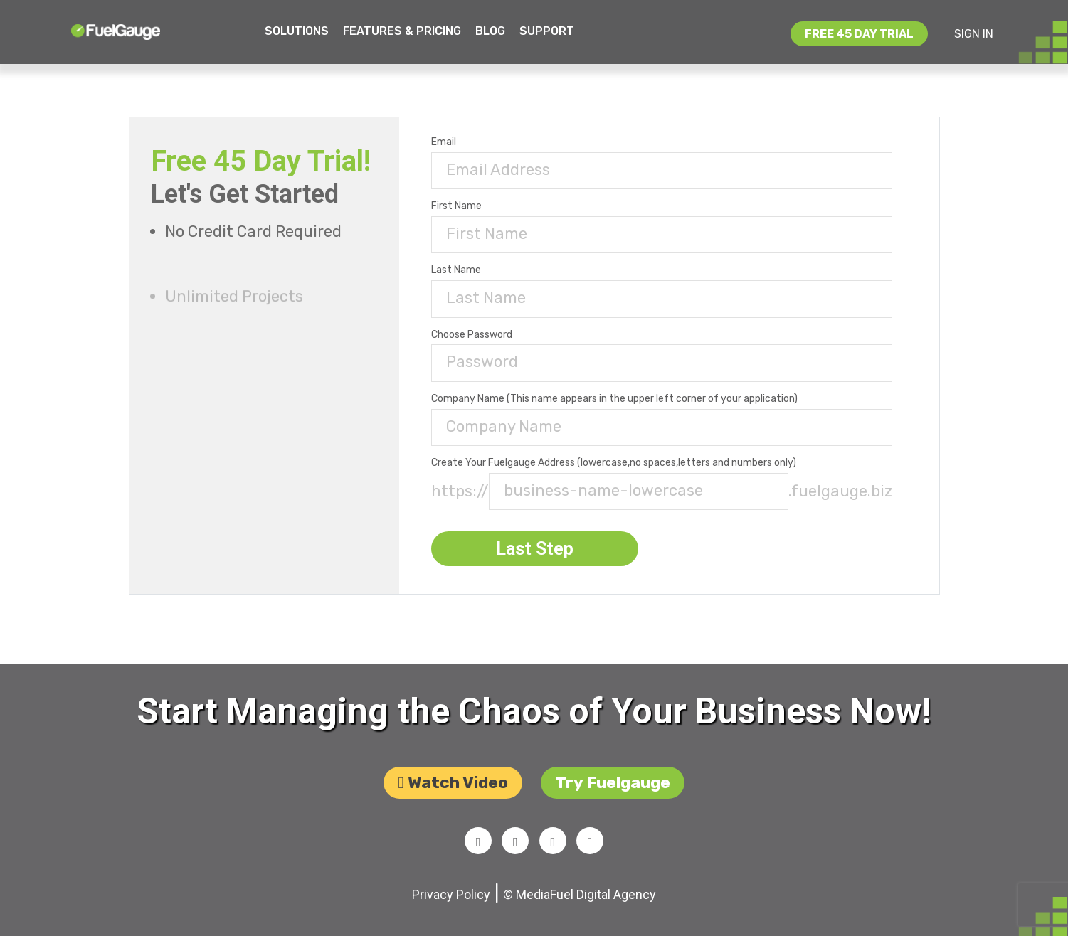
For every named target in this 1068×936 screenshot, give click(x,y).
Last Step (538, 548)
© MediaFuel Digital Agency (579, 900)
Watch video (452, 787)
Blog (490, 31)
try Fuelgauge (612, 787)
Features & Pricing (402, 31)
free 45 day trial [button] (859, 34)
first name (460, 206)
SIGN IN (973, 34)
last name (460, 270)
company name (618, 399)
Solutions (297, 31)
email (447, 142)
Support (546, 31)
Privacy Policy (451, 900)
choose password (475, 335)
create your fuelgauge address (617, 463)
